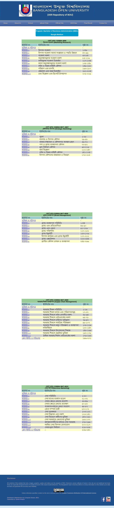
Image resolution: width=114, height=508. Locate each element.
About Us (18, 23)
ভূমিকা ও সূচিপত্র (29, 47)
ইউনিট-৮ (25, 68)
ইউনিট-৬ (25, 63)
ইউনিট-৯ (25, 71)
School (30, 23)
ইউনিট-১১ (26, 335)
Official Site (59, 23)
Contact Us (103, 23)
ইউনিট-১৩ (26, 427)
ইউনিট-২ (25, 53)
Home (5, 23)
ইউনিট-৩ (25, 55)
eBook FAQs (44, 23)
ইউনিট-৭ (25, 66)
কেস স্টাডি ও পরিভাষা (31, 338)
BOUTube (74, 23)
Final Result (88, 23)
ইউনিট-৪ (25, 58)
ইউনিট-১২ (26, 424)
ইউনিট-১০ (26, 74)
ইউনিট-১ (25, 50)
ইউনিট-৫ (25, 60)
